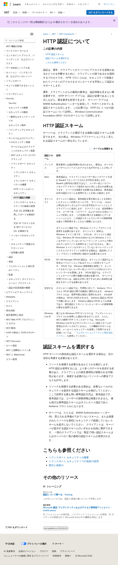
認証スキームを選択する (57, 58)
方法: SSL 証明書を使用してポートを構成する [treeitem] (24, 214)
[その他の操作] (111, 34)
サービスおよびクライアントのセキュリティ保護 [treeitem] (23, 148)
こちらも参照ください (56, 62)
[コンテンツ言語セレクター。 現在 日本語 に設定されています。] (10, 543)
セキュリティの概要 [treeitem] (18, 107)
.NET (53, 33)
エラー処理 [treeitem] (11, 359)
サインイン (109, 4)
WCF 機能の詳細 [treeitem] (14, 46)
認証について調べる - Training (57, 494)
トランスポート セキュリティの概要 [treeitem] (25, 182)
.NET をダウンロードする (100, 12)
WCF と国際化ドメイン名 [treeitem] (18, 350)
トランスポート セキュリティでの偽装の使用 (74, 461)
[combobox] (20, 40)
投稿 (54, 551)
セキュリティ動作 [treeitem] (17, 125)
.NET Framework (66, 33)
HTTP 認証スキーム (54, 54)
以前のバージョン (27, 551)
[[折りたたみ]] (32, 34)
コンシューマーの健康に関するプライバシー (25, 555)
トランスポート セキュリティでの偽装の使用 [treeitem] (25, 204)
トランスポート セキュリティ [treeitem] (25, 174)
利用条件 (57, 555)
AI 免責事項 (9, 551)
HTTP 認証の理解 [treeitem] (22, 197)
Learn (45, 33)
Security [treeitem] (12, 102)
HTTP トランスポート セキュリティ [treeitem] (24, 191)
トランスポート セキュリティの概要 (69, 457)
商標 (67, 555)
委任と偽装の (56, 465)
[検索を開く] (99, 4)
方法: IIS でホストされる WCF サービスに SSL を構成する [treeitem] (24, 227)
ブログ (42, 551)
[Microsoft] (6, 4)
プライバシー (66, 551)
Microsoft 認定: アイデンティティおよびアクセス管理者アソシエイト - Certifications (77, 509)
